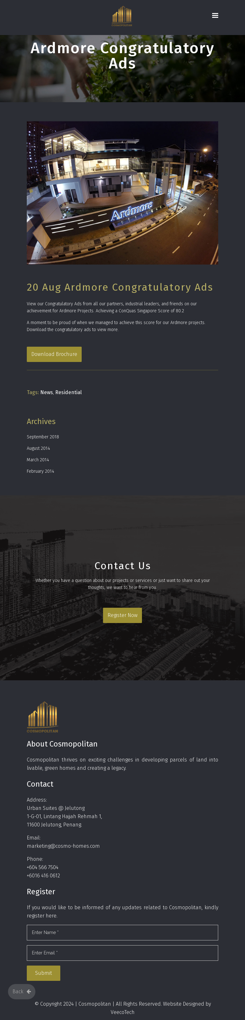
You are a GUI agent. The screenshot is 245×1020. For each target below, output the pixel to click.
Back (21, 991)
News (46, 392)
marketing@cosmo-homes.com (63, 846)
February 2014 (40, 471)
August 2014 (38, 448)
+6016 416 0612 (43, 876)
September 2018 (43, 437)
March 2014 (38, 460)
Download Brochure (54, 354)
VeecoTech (123, 1012)
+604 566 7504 (42, 867)
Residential (68, 392)
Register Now (122, 615)
